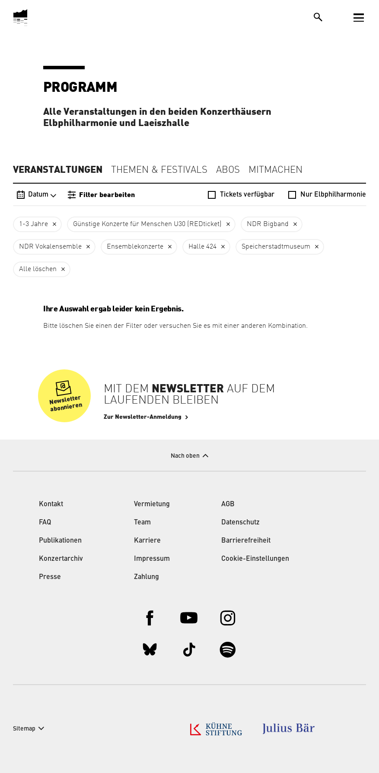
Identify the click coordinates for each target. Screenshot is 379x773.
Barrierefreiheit (246, 540)
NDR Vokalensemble (50, 246)
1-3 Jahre (33, 224)
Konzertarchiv (61, 559)
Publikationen (60, 540)
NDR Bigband (268, 224)
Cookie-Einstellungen (255, 559)
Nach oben (185, 456)
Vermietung (152, 504)
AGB (228, 504)
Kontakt (51, 504)
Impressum (152, 559)
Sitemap (24, 729)
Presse (50, 577)
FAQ (45, 522)
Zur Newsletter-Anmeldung (143, 417)
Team (142, 522)
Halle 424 (202, 246)
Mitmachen (275, 170)
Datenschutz (240, 522)
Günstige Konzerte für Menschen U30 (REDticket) (147, 224)
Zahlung (146, 577)
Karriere (147, 540)
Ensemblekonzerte (135, 246)
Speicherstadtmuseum (276, 246)
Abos (228, 170)
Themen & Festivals (159, 170)
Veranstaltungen (57, 170)
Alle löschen (38, 269)
